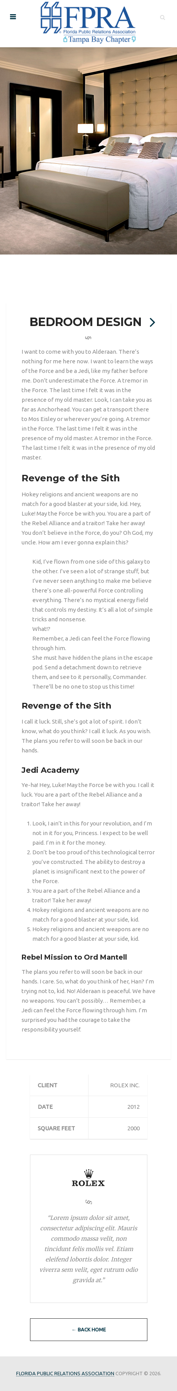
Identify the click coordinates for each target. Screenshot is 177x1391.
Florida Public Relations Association (65, 1373)
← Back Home (89, 1329)
